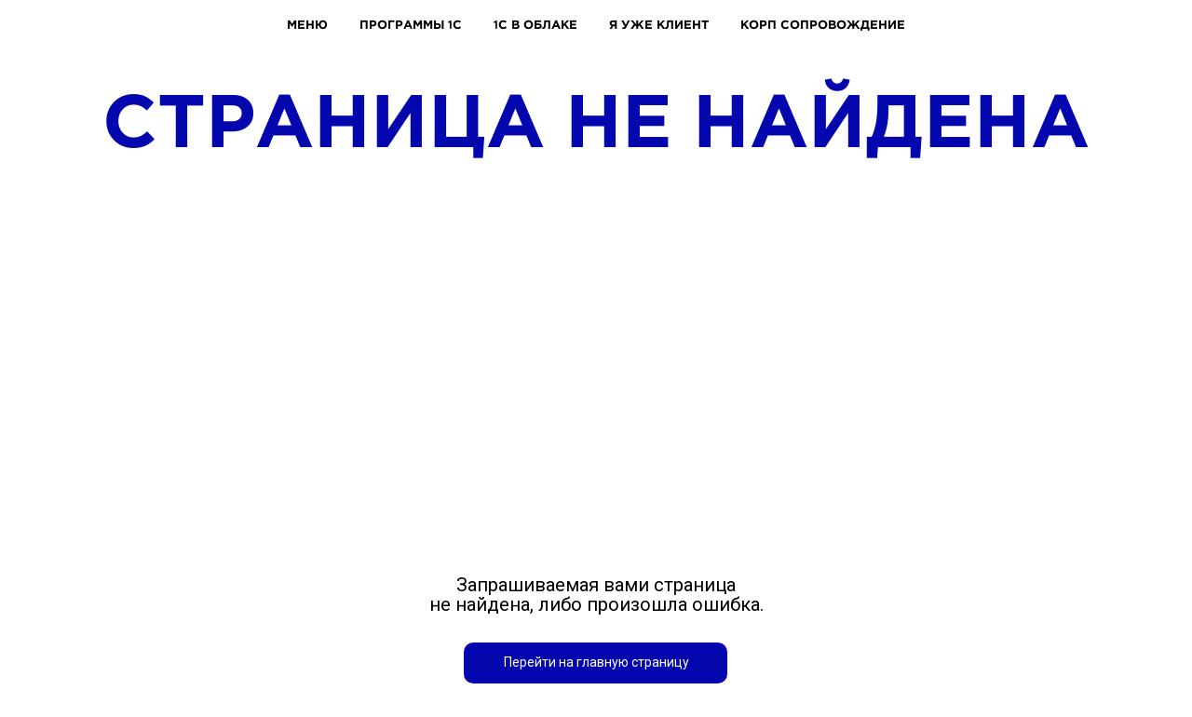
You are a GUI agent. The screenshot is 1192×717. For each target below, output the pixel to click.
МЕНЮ (307, 24)
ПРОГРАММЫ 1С (410, 24)
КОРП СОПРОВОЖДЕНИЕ (822, 24)
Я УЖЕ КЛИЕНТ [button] (659, 24)
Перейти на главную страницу (596, 662)
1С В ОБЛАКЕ (535, 24)
